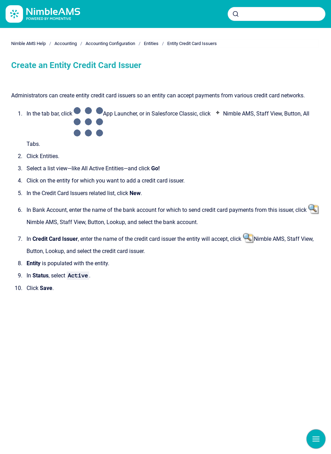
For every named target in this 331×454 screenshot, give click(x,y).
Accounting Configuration (110, 43)
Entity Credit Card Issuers (192, 43)
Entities (151, 43)
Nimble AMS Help (28, 43)
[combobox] (276, 14)
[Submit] (235, 14)
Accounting (65, 43)
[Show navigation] (316, 439)
